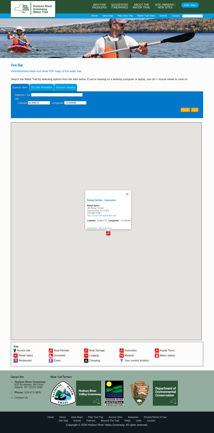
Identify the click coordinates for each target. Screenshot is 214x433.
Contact (176, 15)
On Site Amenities (41, 87)
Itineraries (133, 417)
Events (163, 15)
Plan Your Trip (125, 15)
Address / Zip (22, 95)
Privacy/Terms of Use (155, 417)
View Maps (77, 417)
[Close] (127, 194)
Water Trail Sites (146, 15)
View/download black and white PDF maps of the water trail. (46, 71)
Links (139, 420)
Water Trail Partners (61, 377)
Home (94, 15)
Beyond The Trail (110, 420)
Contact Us (21, 397)
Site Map (63, 420)
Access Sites (115, 417)
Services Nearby (65, 87)
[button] (108, 233)
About (62, 417)
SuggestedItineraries (119, 6)
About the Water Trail (141, 6)
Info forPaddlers (99, 6)
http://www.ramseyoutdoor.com (102, 215)
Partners (90, 420)
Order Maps (190, 5)
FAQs (128, 420)
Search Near (20, 87)
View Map (107, 15)
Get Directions (105, 228)
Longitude (58, 103)
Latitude (22, 103)
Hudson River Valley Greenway (106, 424)
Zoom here (92, 228)
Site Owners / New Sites (165, 6)
